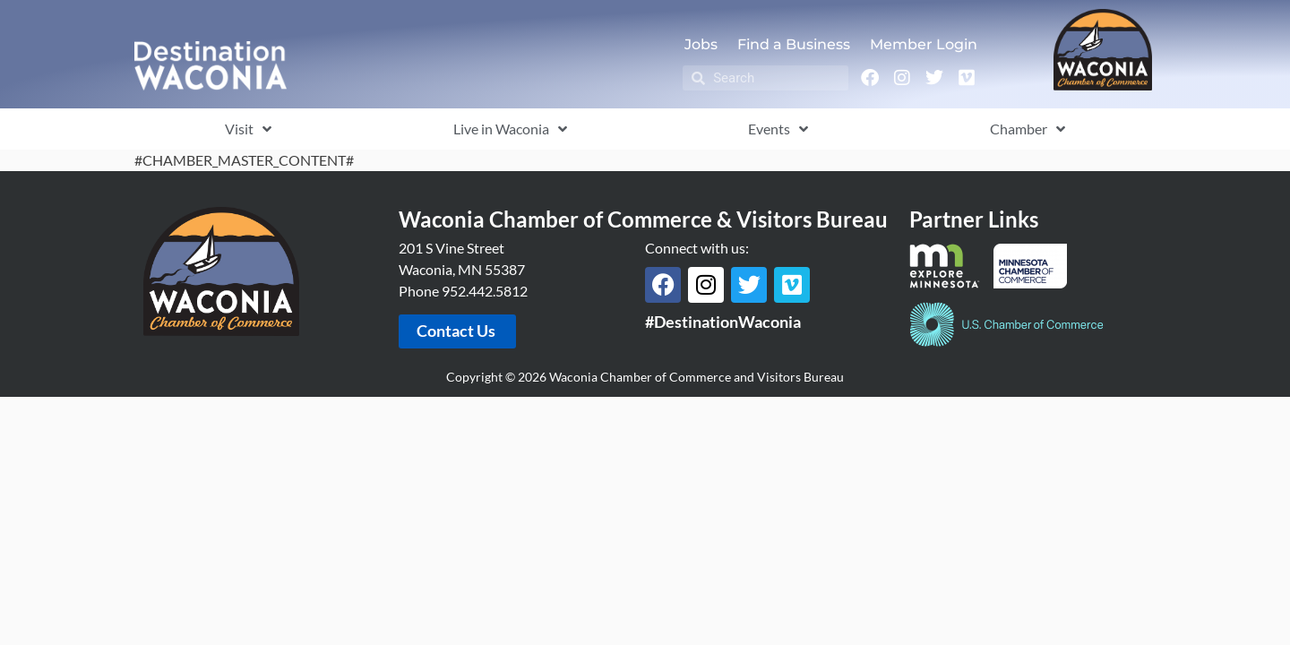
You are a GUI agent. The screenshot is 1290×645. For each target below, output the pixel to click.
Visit (248, 129)
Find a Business (793, 44)
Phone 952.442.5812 (463, 290)
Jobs (701, 44)
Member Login (923, 44)
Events (778, 129)
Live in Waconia (510, 129)
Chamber (1027, 129)
